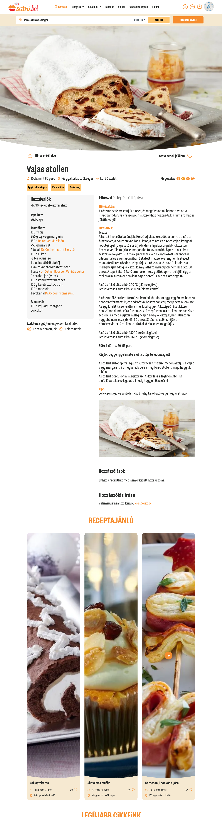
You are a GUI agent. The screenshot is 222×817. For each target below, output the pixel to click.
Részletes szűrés (188, 20)
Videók (121, 7)
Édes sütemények (42, 329)
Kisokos (109, 7)
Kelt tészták (70, 329)
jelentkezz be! (143, 503)
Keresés (159, 20)
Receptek (138, 20)
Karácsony (74, 187)
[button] (77, 6)
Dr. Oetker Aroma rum (59, 293)
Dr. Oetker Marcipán (51, 241)
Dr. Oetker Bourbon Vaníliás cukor (62, 271)
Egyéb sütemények (37, 187)
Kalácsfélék (58, 187)
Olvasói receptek (139, 7)
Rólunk (156, 7)
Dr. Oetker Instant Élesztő (58, 249)
